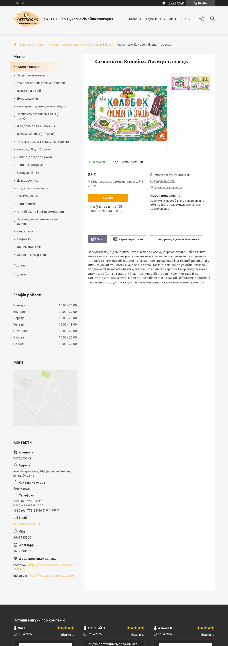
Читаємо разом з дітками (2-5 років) (76, 44)
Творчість (24, 239)
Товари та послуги (33, 44)
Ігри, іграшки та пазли (32, 188)
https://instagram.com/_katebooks (52, 575)
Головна (135, 19)
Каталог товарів (26, 67)
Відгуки (19, 274)
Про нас (19, 265)
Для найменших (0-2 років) (36, 134)
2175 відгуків (176, 3)
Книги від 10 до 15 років (34, 157)
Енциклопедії (27, 204)
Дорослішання (27, 98)
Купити (108, 198)
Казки (109, 44)
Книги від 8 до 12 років (33, 149)
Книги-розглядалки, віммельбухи (41, 106)
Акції (172, 19)
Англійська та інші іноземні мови (40, 211)
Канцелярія (25, 231)
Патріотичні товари (31, 75)
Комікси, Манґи (28, 196)
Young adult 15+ (28, 172)
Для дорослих (27, 180)
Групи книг (154, 19)
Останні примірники (31, 254)
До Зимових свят (29, 247)
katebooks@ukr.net (26, 523)
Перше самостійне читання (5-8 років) (39, 116)
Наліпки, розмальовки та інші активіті (38, 221)
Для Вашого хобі (29, 90)
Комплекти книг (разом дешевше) (42, 83)
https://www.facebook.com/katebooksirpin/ (44, 567)
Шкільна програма (30, 165)
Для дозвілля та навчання (36, 126)
